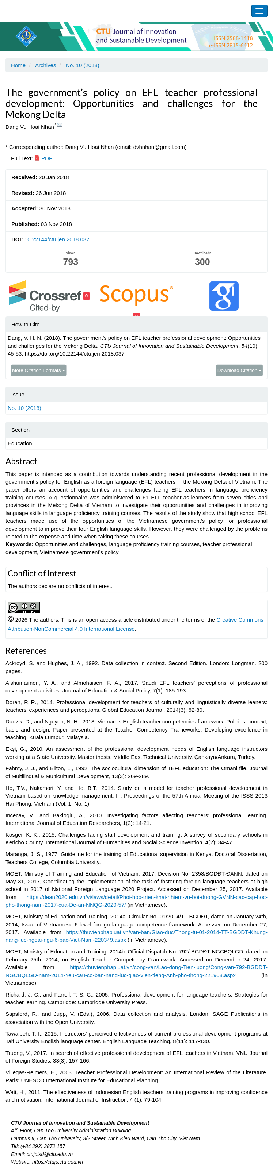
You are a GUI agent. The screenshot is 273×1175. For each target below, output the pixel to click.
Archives (45, 65)
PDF (43, 158)
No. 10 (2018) (82, 65)
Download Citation (239, 370)
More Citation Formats (38, 370)
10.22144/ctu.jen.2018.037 (57, 239)
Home (18, 65)
